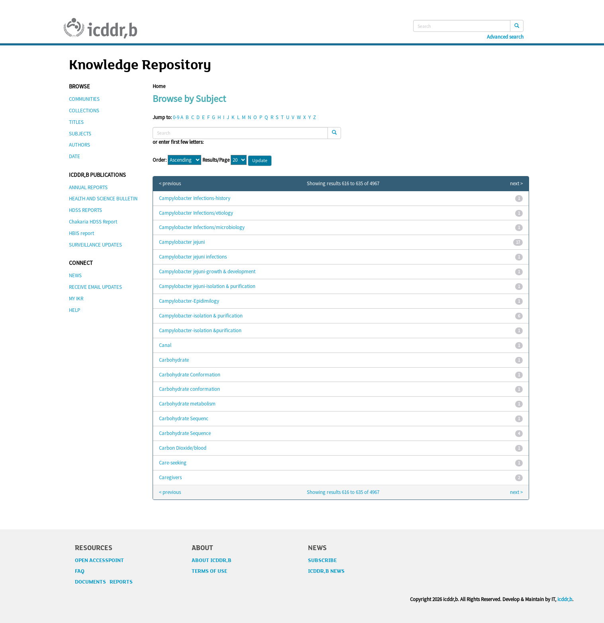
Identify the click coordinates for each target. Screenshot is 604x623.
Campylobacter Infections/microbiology (202, 227)
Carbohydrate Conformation (189, 374)
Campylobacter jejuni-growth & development (207, 271)
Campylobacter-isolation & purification (201, 315)
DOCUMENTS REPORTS (104, 582)
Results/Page (215, 160)
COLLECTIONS (84, 110)
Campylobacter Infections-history (194, 198)
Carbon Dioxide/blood (182, 448)
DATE (74, 156)
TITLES (76, 122)
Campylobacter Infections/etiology (196, 213)
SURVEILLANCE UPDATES (95, 244)
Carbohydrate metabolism (187, 403)
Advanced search (505, 37)
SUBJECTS (80, 133)
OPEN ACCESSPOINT (99, 560)
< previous (170, 183)
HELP (74, 310)
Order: (160, 160)
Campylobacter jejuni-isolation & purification (207, 286)
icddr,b (564, 599)
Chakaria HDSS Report (93, 221)
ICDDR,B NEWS (326, 571)
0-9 (176, 117)
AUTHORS (79, 144)
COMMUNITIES (84, 99)
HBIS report (81, 233)
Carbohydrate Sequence (185, 433)
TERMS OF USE (209, 571)
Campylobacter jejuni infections (193, 256)
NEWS (75, 275)
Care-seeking (172, 462)
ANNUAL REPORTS (88, 187)
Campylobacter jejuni (182, 242)
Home (159, 86)
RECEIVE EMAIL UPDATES (95, 287)
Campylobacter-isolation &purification (200, 330)
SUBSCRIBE (322, 560)
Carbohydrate (174, 360)
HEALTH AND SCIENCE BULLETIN (103, 198)
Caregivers (170, 477)
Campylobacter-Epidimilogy (189, 301)
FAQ (79, 571)
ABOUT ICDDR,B (211, 560)
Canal (165, 345)
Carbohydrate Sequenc (183, 418)
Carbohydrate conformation (189, 389)
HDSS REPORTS (85, 210)
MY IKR (76, 298)
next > (516, 183)
